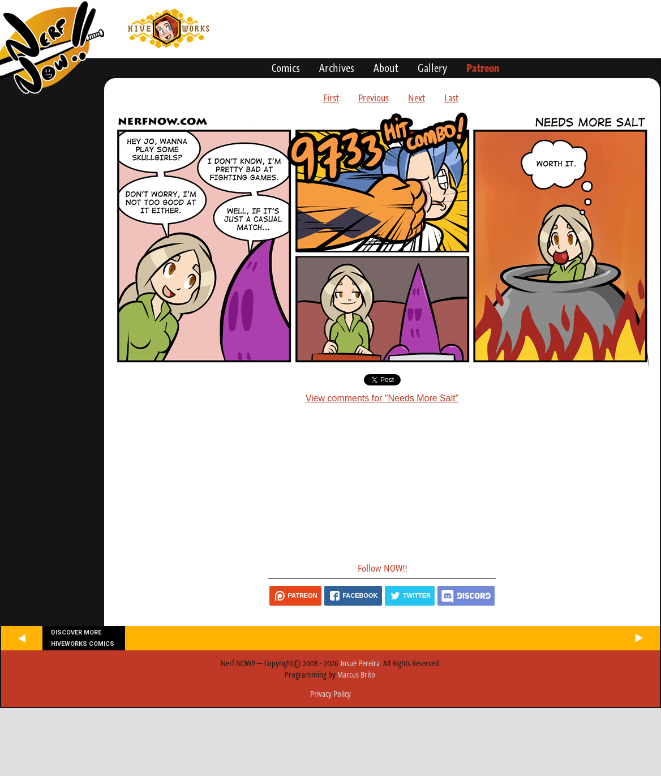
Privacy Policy (330, 694)
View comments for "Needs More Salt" (382, 398)
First (331, 98)
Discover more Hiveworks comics (82, 638)
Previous (373, 98)
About (386, 68)
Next (416, 98)
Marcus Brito (356, 675)
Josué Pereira (360, 663)
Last (451, 98)
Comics (286, 68)
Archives (336, 68)
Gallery (432, 68)
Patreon (483, 68)
